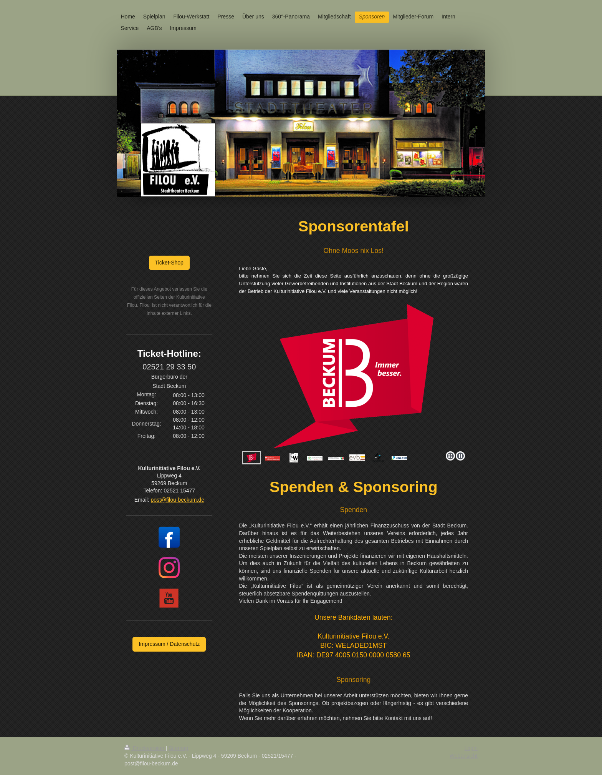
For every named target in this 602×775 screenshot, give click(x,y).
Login (471, 748)
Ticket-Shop (169, 262)
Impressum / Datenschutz (169, 644)
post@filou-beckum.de (177, 500)
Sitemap (178, 748)
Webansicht (464, 756)
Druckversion (144, 748)
